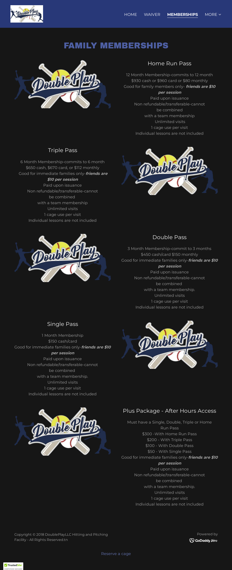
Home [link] (130, 14)
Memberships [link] (182, 14)
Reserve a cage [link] (116, 553)
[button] (213, 14)
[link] (26, 13)
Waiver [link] (152, 14)
